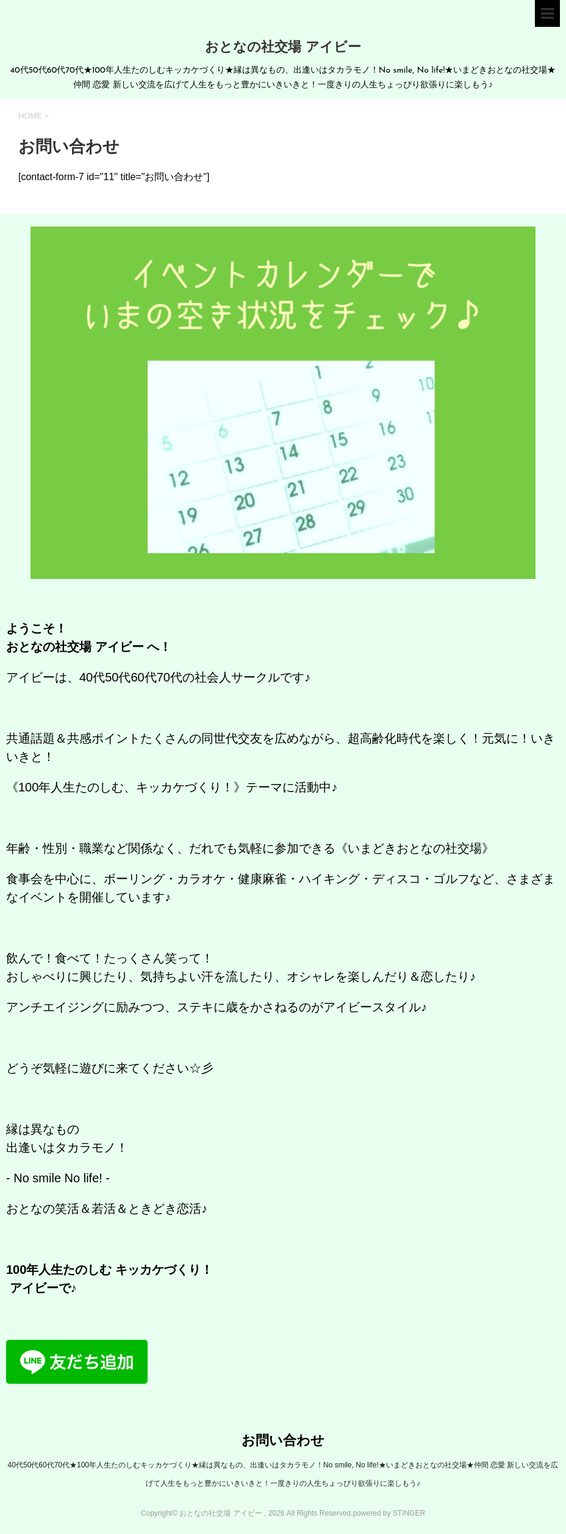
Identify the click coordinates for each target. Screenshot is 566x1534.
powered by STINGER (389, 1513)
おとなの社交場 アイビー (283, 48)
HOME (30, 115)
